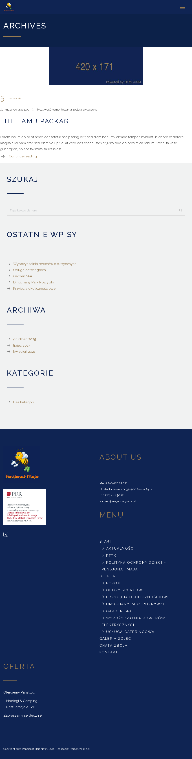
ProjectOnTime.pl (79, 748)
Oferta (107, 575)
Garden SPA (22, 276)
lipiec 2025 (21, 345)
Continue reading (23, 156)
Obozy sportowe (125, 589)
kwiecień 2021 (24, 351)
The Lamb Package (37, 120)
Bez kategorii (23, 402)
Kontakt (108, 652)
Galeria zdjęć (115, 638)
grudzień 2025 (24, 339)
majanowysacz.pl (17, 109)
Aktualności (120, 548)
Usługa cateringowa (29, 269)
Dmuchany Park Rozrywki (33, 282)
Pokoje (114, 582)
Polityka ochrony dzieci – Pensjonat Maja (134, 565)
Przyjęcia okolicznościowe (34, 288)
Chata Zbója (113, 645)
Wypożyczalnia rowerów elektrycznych (45, 263)
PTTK (111, 555)
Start (105, 541)
